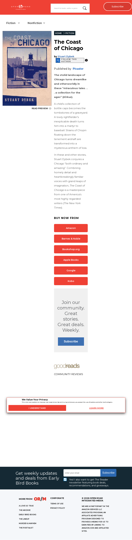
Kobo (71, 281)
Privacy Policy (57, 508)
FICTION (69, 33)
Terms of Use (56, 504)
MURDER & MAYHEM (27, 524)
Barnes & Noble (71, 238)
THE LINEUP (24, 519)
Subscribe (117, 6)
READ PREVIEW (41, 108)
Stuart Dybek (66, 56)
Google (71, 270)
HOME (58, 33)
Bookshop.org (71, 249)
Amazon (71, 228)
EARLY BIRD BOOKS (27, 515)
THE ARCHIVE (24, 510)
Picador (78, 68)
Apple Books (71, 259)
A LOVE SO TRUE (26, 506)
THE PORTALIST (26, 528)
